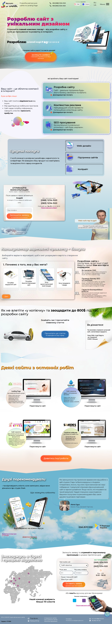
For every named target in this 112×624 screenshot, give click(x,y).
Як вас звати (63, 569)
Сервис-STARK (6, 621)
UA (95, 5)
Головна (68, 619)
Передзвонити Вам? (49, 208)
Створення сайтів (50, 618)
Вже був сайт (66, 579)
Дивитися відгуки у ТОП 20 (30, 537)
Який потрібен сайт (65, 562)
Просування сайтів (50, 619)
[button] (6, 296)
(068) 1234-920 (49, 200)
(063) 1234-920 (49, 203)
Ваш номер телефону (80, 569)
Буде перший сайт (69, 577)
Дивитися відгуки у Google (9, 534)
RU (95, 3)
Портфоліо (34, 618)
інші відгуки (86, 526)
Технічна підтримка (50, 621)
